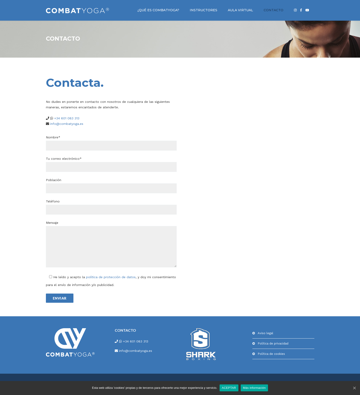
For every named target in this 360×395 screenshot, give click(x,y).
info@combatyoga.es (66, 124)
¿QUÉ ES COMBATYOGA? (158, 10)
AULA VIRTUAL (240, 10)
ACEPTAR (229, 387)
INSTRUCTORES (203, 10)
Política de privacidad (273, 343)
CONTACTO (273, 10)
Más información (254, 387)
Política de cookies (271, 354)
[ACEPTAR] (354, 388)
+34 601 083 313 (66, 118)
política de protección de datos (111, 277)
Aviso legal (265, 333)
